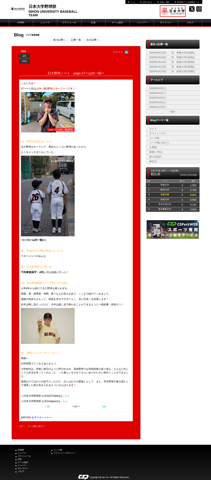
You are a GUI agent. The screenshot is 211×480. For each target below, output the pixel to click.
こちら (66, 395)
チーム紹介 (117, 22)
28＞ (105, 406)
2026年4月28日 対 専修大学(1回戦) (172, 57)
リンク (132, 2)
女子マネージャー (41, 417)
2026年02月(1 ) (157, 102)
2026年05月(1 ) (157, 88)
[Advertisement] (173, 266)
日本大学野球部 (42, 6)
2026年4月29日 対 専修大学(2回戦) (172, 52)
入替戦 (153, 147)
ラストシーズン (158, 133)
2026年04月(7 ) (157, 93)
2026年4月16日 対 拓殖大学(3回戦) (172, 62)
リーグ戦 (154, 138)
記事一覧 (76, 39)
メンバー (141, 22)
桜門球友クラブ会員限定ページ (188, 2)
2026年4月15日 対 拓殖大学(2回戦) (172, 66)
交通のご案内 (164, 2)
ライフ (153, 128)
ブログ (189, 22)
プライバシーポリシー (64, 453)
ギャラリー (166, 22)
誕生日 (153, 161)
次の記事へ (92, 39)
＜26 (47, 406)
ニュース (45, 22)
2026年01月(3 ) (157, 107)
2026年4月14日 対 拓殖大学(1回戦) (172, 71)
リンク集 (58, 450)
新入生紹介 (155, 156)
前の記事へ (59, 39)
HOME (21, 22)
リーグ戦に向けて (36, 426)
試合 (93, 22)
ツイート (118, 52)
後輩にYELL (156, 152)
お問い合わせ (147, 2)
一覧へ (172, 111)
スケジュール (69, 22)
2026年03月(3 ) (157, 97)
